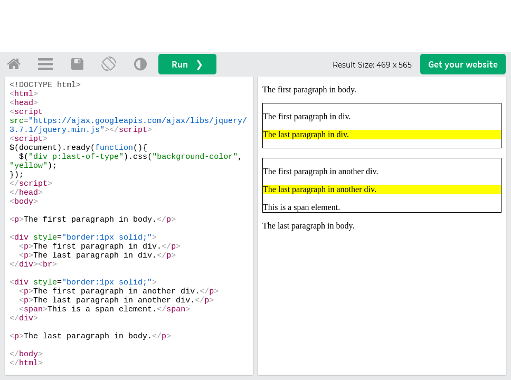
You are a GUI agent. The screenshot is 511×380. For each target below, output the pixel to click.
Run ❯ (187, 64)
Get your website (463, 64)
